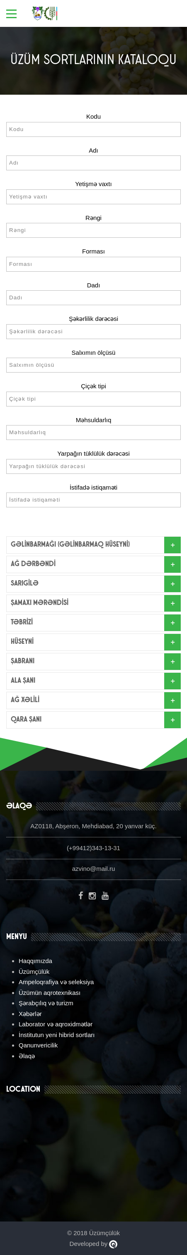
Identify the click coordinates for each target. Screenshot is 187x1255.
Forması (93, 251)
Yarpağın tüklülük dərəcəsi (93, 453)
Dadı (93, 285)
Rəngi (93, 217)
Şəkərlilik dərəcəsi (93, 318)
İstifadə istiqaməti (93, 487)
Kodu (93, 116)
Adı (93, 150)
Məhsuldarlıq (94, 419)
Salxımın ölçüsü (94, 352)
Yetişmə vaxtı (93, 183)
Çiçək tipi (93, 386)
